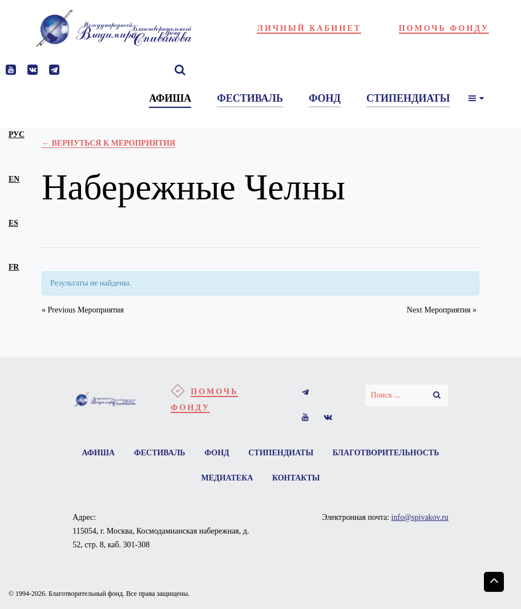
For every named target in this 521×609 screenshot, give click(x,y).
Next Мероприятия (441, 310)
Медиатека (227, 478)
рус (17, 134)
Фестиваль (159, 452)
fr (14, 267)
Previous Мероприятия (83, 310)
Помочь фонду (444, 28)
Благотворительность (386, 452)
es (13, 223)
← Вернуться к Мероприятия (108, 143)
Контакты (296, 478)
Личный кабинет (309, 28)
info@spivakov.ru (420, 517)
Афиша (98, 452)
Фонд (216, 452)
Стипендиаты (280, 452)
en (14, 179)
